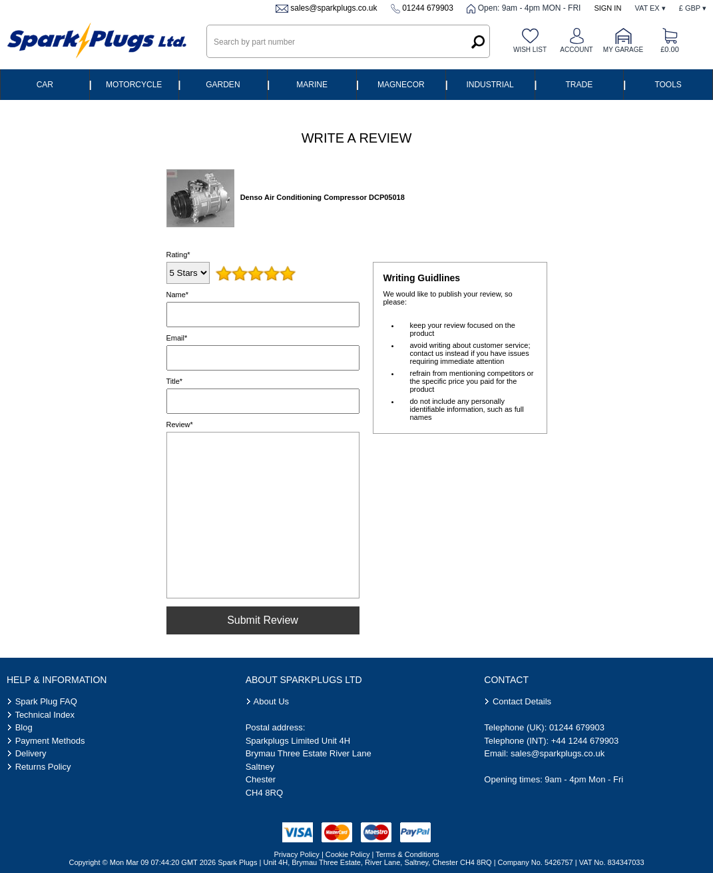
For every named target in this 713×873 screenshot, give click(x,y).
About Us (271, 701)
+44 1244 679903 (585, 741)
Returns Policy (43, 767)
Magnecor (401, 84)
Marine (312, 84)
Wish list (530, 49)
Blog (24, 727)
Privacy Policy (296, 854)
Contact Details (522, 701)
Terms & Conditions (407, 854)
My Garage (623, 49)
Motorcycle (134, 84)
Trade (579, 84)
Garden (223, 84)
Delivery (31, 753)
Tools (667, 84)
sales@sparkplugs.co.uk (333, 8)
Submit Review (262, 620)
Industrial (489, 84)
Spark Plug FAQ (46, 701)
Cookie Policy (348, 854)
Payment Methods (50, 741)
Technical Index (45, 715)
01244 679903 (427, 8)
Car (45, 84)
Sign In (607, 8)
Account (576, 49)
